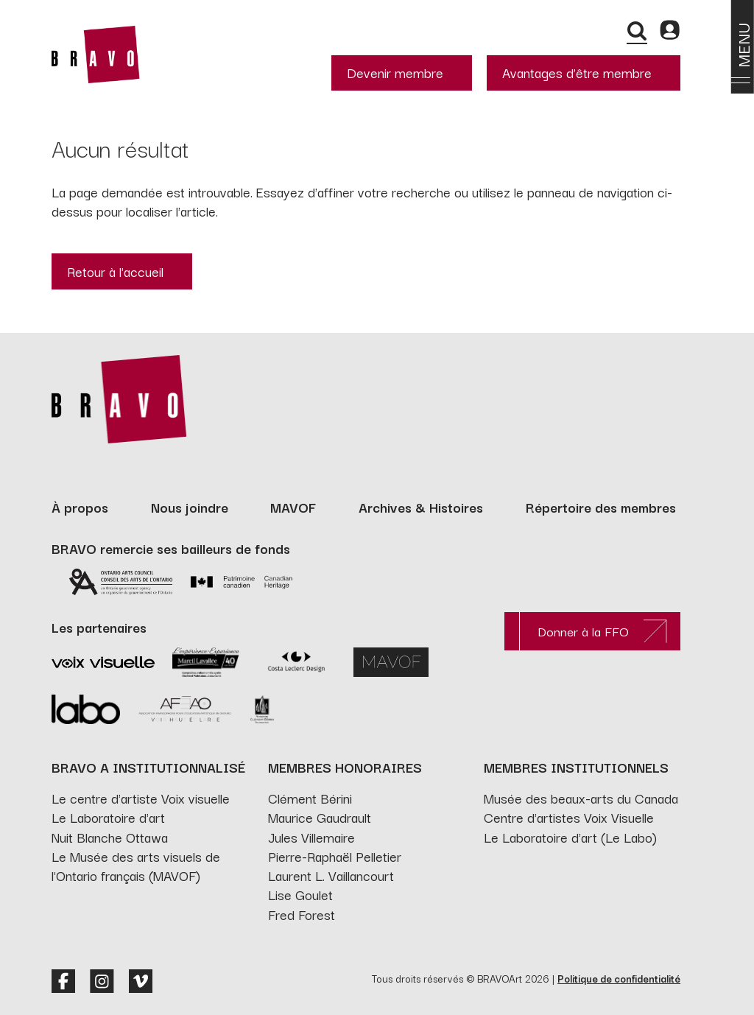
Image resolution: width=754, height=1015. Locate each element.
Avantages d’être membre (577, 72)
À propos (80, 506)
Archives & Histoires (421, 506)
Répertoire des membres (601, 506)
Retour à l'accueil (115, 271)
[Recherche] (637, 30)
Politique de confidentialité (618, 978)
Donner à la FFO (583, 631)
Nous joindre (189, 506)
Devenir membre (395, 72)
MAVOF (293, 506)
